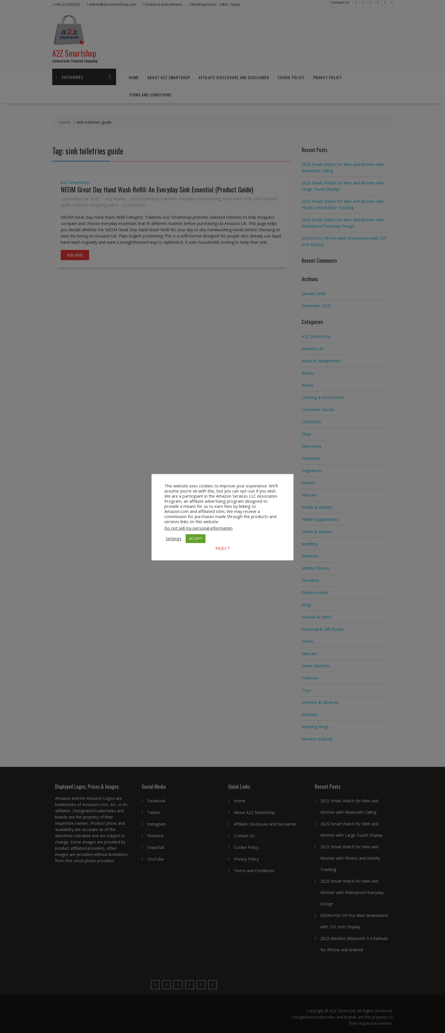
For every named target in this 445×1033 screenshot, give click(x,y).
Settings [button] (173, 538)
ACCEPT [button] (195, 538)
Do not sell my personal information (198, 528)
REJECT (222, 548)
